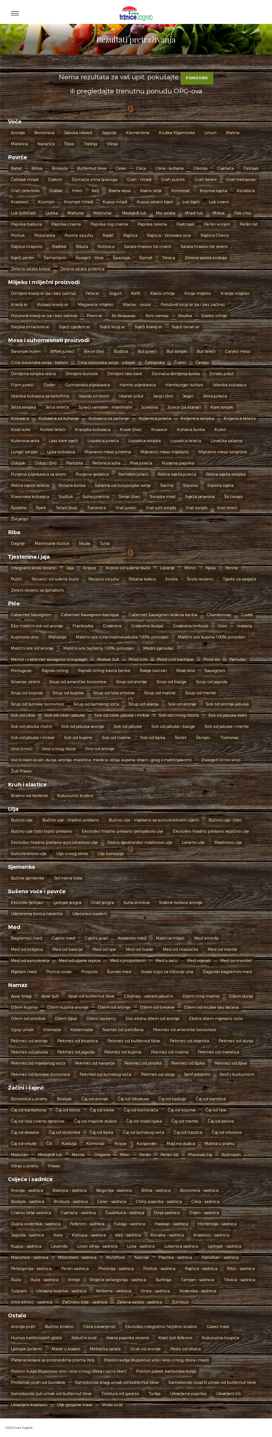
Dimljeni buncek (81, 373)
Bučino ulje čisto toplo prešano (41, 831)
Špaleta (18, 507)
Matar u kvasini (66, 1349)
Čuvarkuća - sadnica (124, 1212)
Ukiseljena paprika (188, 1393)
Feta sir (92, 293)
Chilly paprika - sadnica (159, 1201)
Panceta (74, 463)
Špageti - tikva (89, 257)
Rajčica (130, 235)
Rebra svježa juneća (177, 474)
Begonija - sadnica (114, 1190)
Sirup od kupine (68, 693)
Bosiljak (64, 1099)
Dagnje (18, 543)
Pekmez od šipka (188, 1063)
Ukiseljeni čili (228, 1393)
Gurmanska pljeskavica (87, 385)
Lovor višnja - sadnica (97, 1246)
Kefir (136, 293)
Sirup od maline (160, 693)
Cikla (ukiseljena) (99, 1326)
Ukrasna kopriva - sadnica (61, 1291)
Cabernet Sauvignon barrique (90, 614)
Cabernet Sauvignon (31, 614)
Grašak (55, 190)
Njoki (211, 568)
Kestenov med (132, 938)
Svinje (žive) (129, 496)
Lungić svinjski (24, 452)
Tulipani (19, 1291)
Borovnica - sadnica (199, 1190)
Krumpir (46, 202)
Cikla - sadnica (205, 1201)
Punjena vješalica (92, 474)
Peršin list (249, 224)
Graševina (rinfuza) (190, 626)
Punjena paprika (178, 463)
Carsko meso (237, 351)
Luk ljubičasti (23, 213)
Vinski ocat (112, 1404)
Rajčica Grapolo (26, 246)
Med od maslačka (180, 949)
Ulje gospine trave (74, 1404)
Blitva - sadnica (156, 1190)
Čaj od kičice (68, 1110)
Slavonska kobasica (30, 496)
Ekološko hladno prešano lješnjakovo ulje (122, 831)
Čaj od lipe (215, 1110)
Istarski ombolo (94, 396)
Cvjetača (225, 168)
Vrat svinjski (196, 507)
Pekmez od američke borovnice (184, 1029)
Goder (49, 385)
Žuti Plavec (22, 771)
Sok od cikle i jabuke (65, 715)
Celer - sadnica (111, 1201)
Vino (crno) (21, 748)
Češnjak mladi (25, 179)
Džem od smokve (28, 1018)
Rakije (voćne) (153, 670)
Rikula (82, 246)
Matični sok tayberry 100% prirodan (98, 648)
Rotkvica (105, 246)
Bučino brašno (59, 1326)
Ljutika (51, 213)
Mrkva (218, 213)
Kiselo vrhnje (162, 293)
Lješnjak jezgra (67, 902)
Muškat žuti (108, 659)
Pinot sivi (211, 659)
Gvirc (222, 626)
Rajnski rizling (55, 670)
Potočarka (44, 235)
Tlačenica (96, 507)
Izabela (244, 626)
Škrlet (180, 737)
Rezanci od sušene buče (55, 579)
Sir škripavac (124, 315)
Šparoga (121, 257)
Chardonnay (219, 614)
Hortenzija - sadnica (217, 1224)
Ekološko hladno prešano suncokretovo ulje (54, 842)
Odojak (18, 463)
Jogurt (115, 293)
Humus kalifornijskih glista (36, 1337)
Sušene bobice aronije (180, 902)
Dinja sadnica (167, 1212)
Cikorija (200, 168)
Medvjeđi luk (134, 213)
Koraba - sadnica (167, 1235)
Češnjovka (154, 362)
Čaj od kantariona (28, 1110)
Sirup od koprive (27, 693)
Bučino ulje (22, 820)
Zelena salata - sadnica (139, 1302)
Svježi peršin (22, 257)
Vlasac (54, 1166)
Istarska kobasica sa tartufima (40, 396)
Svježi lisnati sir (185, 327)
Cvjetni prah (96, 938)
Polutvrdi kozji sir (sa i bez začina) (193, 304)
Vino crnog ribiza (58, 748)
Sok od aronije (182, 704)
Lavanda (59, 1246)
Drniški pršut (221, 373)
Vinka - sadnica (155, 1291)
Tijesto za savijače (239, 579)
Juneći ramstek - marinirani (104, 407)
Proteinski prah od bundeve (38, 1382)
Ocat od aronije (145, 1349)
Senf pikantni (197, 1074)
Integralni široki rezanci (34, 568)
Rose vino (185, 670)
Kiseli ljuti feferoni (175, 1337)
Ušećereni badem (89, 913)
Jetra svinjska (23, 407)
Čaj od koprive (182, 1110)
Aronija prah (23, 1326)
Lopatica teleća (185, 440)
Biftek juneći (62, 351)
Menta (78, 1154)
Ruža (16, 1279)
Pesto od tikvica (185, 1349)
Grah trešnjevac (241, 179)
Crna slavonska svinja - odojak (106, 362)
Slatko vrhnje (214, 315)
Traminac (229, 737)
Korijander (147, 1143)
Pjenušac (237, 659)
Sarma (166, 485)
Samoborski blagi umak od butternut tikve (117, 1382)
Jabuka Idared (78, 132)
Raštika (59, 246)
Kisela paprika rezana (127, 1337)
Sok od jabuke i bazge (173, 726)
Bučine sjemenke (27, 878)
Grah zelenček (25, 190)
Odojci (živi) (46, 463)
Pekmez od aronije (29, 1041)
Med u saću (166, 960)
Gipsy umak (22, 1029)
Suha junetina (96, 496)
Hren (77, 190)
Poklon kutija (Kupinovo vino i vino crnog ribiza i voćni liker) (68, 1371)
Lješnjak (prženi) (26, 1349)
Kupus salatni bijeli (155, 202)
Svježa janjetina (200, 496)
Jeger (187, 396)
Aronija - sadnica (27, 1190)
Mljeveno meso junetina (107, 452)
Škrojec (203, 737)
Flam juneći (22, 385)
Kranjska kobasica (92, 429)
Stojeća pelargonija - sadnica (118, 1279)
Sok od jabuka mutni (31, 726)
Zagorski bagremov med (227, 971)
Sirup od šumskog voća (96, 704)
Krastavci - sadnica (211, 1235)
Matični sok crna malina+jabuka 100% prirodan (122, 637)
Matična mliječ (170, 938)
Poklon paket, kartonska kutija (166, 1371)
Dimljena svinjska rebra (33, 373)
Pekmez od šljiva (230, 1063)
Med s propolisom (128, 960)
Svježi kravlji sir (148, 327)
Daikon (55, 179)
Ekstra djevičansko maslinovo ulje (139, 842)
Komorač (180, 190)
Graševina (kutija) (147, 626)
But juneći (147, 351)
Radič (108, 235)
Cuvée (247, 614)
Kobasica (20, 418)
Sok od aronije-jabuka (227, 704)
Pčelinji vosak (59, 971)
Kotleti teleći (52, 429)
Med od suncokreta (30, 960)
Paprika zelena (152, 224)
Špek (41, 507)
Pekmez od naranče (95, 1063)
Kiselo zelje (151, 190)
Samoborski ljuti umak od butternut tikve (51, 1393)
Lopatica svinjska (144, 440)
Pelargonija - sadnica (31, 1268)
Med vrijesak (199, 960)
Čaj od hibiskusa (133, 1099)
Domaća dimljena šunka (176, 373)
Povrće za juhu (79, 235)
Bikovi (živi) (94, 351)
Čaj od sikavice (25, 1132)
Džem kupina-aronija (67, 1007)
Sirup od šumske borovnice (37, 704)
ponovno (197, 78)
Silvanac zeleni (25, 681)
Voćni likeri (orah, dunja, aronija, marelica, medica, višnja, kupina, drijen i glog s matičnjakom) (101, 760)
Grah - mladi (139, 179)
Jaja (70, 568)
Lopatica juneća (103, 440)
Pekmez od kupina (122, 1052)
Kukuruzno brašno (75, 795)
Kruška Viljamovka (177, 132)
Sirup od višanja (144, 704)
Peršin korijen (217, 224)
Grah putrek (173, 179)
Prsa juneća (141, 463)
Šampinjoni (55, 257)
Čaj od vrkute (24, 1143)
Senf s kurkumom (237, 1074)
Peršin (145, 1154)
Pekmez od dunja (236, 1041)
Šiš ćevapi (233, 496)
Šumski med (119, 971)
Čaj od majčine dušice (95, 1121)
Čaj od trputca (188, 1132)
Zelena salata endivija (206, 257)
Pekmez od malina (169, 1052)
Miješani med (23, 971)
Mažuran (19, 1154)
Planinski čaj (200, 1154)
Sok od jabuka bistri (227, 715)
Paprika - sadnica (175, 1257)
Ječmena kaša (68, 878)
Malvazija (57, 637)
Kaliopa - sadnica (89, 1235)
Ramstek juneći (133, 474)
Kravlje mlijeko (234, 293)
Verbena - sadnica (113, 1291)
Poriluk (18, 235)
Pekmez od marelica (218, 1052)
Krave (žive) (131, 429)
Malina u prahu (219, 1143)
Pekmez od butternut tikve (133, 1041)
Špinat (145, 257)
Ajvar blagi (21, 996)
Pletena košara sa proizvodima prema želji (52, 1360)
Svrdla (171, 579)
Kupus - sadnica (26, 1246)
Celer (121, 168)
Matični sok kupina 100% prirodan (211, 637)
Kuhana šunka (191, 429)
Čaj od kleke (102, 1110)
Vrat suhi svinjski (161, 507)
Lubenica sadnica (181, 1246)
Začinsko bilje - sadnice (84, 1302)
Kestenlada (81, 1029)
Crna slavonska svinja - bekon (39, 362)
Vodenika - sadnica (197, 1291)
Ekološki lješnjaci (27, 902)
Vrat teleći (227, 507)
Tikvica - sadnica (239, 1279)
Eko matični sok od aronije (37, 626)
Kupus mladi (115, 202)
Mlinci (190, 568)
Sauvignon (215, 670)
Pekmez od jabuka (29, 1052)
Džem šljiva (66, 1018)
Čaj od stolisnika (64, 1132)
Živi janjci (19, 519)
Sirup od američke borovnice (78, 681)
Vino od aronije (99, 748)
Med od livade (139, 949)
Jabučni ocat (84, 1337)
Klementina (137, 132)
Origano (102, 1154)
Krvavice (159, 429)
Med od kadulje (67, 949)
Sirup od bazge (171, 681)
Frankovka (83, 626)
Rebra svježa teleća (30, 485)
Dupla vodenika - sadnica (35, 1224)
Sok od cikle (23, 715)
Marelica (19, 144)
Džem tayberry (101, 1018)
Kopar (120, 1143)
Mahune (75, 213)
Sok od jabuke (128, 726)
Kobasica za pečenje (108, 418)
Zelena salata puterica (82, 269)
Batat (16, 168)
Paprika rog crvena (109, 224)
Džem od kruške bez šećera (211, 1007)
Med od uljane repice (79, 960)
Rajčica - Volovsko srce (169, 235)
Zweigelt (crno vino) (220, 760)
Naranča (46, 144)
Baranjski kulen (26, 351)
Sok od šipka (152, 737)
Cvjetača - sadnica (78, 1212)
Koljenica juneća (155, 418)
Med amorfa (206, 938)
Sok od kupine (78, 737)
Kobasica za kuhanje (59, 418)
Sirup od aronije (131, 681)
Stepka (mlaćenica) (30, 327)
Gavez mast (218, 1326)
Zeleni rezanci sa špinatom (37, 590)
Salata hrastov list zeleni (204, 246)
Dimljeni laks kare (124, 373)
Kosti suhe (21, 429)
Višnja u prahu (24, 1166)
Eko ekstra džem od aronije (153, 1018)
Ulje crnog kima (72, 853)
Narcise (141, 1257)
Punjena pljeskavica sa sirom (38, 474)
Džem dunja (241, 996)
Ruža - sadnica (44, 1279)
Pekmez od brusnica (77, 1041)
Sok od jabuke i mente (227, 726)
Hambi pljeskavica (138, 385)
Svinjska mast (163, 496)
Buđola (121, 351)
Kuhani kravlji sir (52, 304)
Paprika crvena (66, 224)
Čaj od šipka (101, 1132)
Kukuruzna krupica (220, 1337)
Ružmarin (231, 1154)
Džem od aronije (114, 1007)
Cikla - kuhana (169, 168)
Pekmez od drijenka (189, 1041)
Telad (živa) (66, 507)
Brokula (59, 168)
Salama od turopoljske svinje (123, 485)
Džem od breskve (157, 1007)
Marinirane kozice (52, 543)
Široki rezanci (200, 579)
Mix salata (165, 213)
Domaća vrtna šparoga (94, 179)
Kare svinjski (221, 407)
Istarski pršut (131, 396)
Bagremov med (26, 938)
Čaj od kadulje (172, 1099)
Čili (49, 1143)
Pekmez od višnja (158, 1074)
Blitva (36, 168)
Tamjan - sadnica (197, 1279)
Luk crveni (219, 202)
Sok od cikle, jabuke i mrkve (122, 715)
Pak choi (242, 213)
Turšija (154, 1393)
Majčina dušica (181, 1143)
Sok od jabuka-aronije (82, 726)
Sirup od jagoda (211, 681)
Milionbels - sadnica (77, 1257)
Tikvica (168, 257)
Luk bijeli (190, 202)
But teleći (206, 351)
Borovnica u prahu (29, 1099)
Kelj (95, 190)
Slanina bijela (220, 485)
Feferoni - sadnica (87, 1224)
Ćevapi (202, 362)
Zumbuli (180, 1302)
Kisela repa (119, 190)
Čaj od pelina (221, 1121)
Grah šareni (205, 179)
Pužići (16, 579)
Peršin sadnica (75, 1268)
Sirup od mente (200, 693)
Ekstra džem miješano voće (216, 1018)
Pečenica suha (106, 463)
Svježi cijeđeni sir (74, 327)
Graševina (112, 626)
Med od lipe (104, 949)
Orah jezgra (102, 902)
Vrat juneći (126, 507)
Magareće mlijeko (95, 304)
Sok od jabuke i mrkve (32, 737)
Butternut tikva (91, 168)
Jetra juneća (215, 396)
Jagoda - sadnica (27, 1235)
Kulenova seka (25, 440)
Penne (231, 568)
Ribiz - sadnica (241, 1268)
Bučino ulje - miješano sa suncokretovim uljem (154, 820)
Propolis (89, 971)
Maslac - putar (137, 304)
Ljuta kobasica (61, 452)
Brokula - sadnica (71, 1201)
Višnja (112, 144)
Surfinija (163, 1279)
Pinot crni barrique (175, 659)
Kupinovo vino (25, 637)
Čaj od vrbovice (227, 1132)
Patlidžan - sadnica (220, 1257)
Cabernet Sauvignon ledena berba (163, 614)
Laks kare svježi (63, 440)
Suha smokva (137, 902)
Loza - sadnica (141, 1246)
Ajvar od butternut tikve (91, 996)
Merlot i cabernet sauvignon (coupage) (49, 659)
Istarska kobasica (229, 385)
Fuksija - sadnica (129, 1224)
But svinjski (177, 351)
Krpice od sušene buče (128, 568)
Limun (210, 132)
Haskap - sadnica (171, 1224)
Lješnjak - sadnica (224, 1246)
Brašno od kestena (29, 795)
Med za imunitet (236, 960)
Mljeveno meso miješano (165, 452)
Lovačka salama (226, 440)
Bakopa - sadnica (70, 1190)
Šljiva (69, 144)
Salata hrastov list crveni (147, 246)
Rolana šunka (71, 485)
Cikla (141, 168)
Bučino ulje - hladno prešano (70, 820)
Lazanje (167, 568)
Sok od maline (116, 737)
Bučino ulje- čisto (225, 820)
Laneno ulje (193, 842)
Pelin (125, 1154)
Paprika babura (26, 224)
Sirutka (185, 315)
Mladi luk (194, 213)
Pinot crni (138, 659)
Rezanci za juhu (103, 579)
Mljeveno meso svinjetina (222, 452)
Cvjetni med (63, 938)
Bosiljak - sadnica (27, 1201)
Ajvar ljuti (50, 996)
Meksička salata (105, 1349)
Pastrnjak (185, 224)
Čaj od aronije (94, 1099)
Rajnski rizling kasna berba (104, 670)
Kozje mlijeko (197, 293)
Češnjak (250, 168)
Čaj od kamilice (211, 1099)
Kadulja (69, 1143)
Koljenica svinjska (197, 418)
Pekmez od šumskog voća (105, 1074)
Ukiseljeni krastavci (29, 1404)
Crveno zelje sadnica (31, 1212)
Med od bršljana (27, 949)
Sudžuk (66, 496)
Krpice (89, 568)
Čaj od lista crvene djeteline (38, 1121)
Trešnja (90, 144)
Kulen (220, 429)
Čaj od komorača (141, 1110)
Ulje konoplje (110, 853)
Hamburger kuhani (184, 385)
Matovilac (102, 213)
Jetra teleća (57, 407)
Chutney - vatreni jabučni (148, 996)
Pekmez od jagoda (76, 1052)
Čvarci (180, 362)
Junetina (149, 407)
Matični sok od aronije (32, 648)
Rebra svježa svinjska (225, 474)
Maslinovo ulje (228, 842)
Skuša (84, 543)
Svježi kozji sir (112, 327)
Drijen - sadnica (204, 1212)
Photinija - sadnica (116, 1268)
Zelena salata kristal (30, 269)
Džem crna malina (200, 996)
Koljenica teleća (240, 418)
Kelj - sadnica (128, 1235)
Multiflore (115, 1257)
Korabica (246, 190)
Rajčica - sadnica (201, 1268)
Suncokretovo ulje (28, 853)
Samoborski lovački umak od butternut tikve (212, 1382)
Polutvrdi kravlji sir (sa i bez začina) (44, 315)
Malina (232, 132)
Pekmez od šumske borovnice (40, 1074)
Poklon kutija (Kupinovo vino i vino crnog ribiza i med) (156, 1360)
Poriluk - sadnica (159, 1268)
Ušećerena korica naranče (37, 913)
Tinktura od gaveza (120, 1393)
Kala (57, 1235)
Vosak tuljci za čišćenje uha (167, 971)
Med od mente (222, 949)
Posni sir (94, 315)
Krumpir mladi (78, 202)
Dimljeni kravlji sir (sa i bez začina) (43, 293)
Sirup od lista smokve (114, 693)
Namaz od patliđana (122, 1029)
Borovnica (44, 132)
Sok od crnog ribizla (179, 715)
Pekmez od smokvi (143, 1063)
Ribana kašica (142, 579)
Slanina (190, 485)
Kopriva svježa (213, 190)
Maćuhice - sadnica (29, 1257)
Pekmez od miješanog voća (38, 1063)
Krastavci (19, 202)
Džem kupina (24, 1007)
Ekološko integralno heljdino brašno (161, 1326)
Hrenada (52, 1029)
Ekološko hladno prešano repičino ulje (211, 831)
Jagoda (109, 132)
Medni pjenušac (158, 648)
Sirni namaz (157, 315)
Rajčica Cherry (215, 235)
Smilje (74, 1279)
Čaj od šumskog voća (143, 1132)
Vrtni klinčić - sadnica (31, 1302)
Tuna (104, 543)
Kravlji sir (19, 304)
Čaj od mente (184, 1121)
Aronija (18, 132)
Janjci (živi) (163, 396)
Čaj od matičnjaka (144, 1121)
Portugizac (21, 670)
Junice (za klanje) (184, 407)
